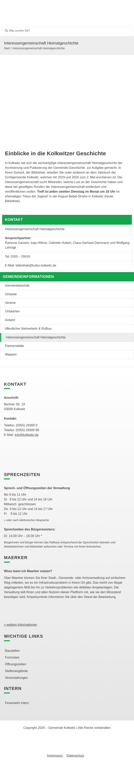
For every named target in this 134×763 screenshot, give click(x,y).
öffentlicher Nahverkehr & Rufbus (28, 328)
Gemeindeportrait (17, 285)
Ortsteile (11, 294)
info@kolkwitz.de (26, 435)
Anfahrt (10, 320)
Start (7, 48)
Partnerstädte (14, 346)
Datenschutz (75, 755)
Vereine (10, 302)
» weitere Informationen (20, 624)
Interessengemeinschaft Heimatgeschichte (36, 337)
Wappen (11, 354)
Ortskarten (12, 311)
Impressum (55, 755)
